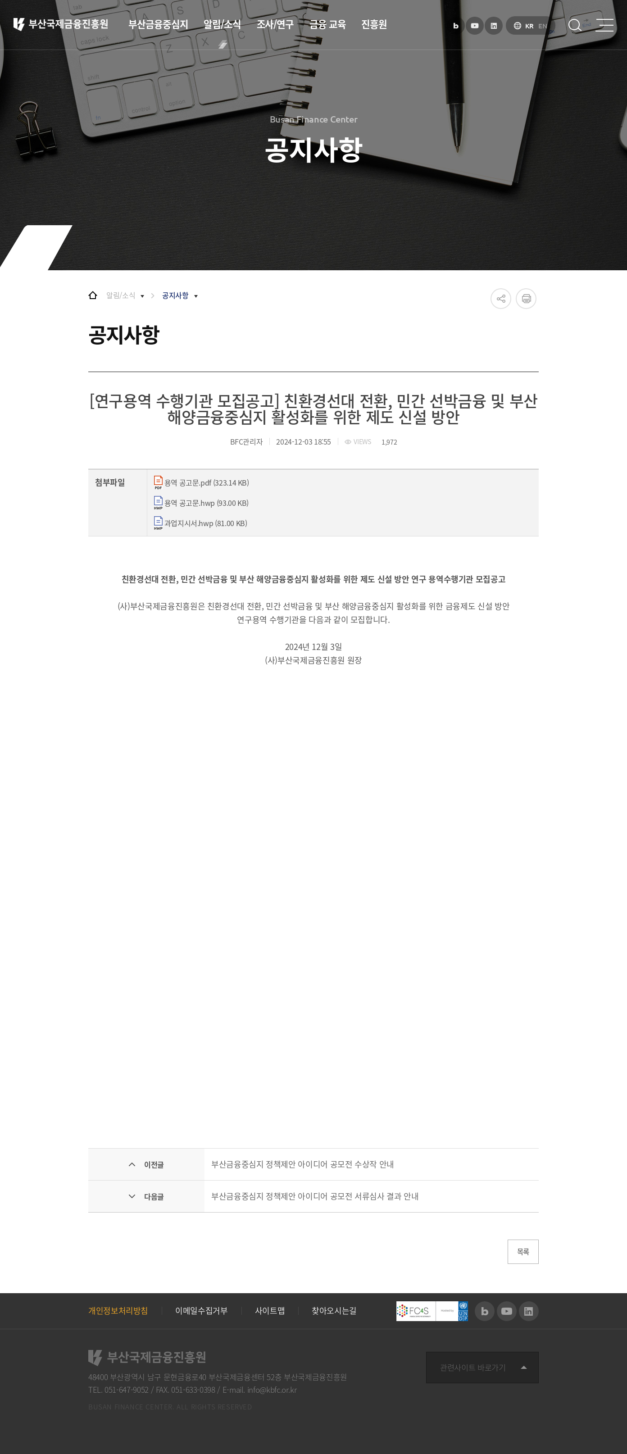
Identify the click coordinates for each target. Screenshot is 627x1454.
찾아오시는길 (334, 1311)
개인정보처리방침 (118, 1311)
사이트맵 (270, 1311)
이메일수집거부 (201, 1311)
